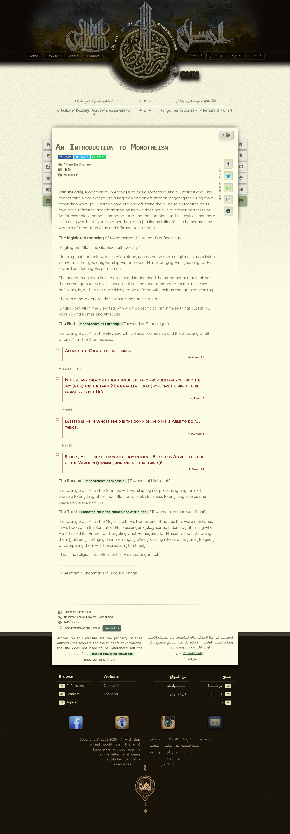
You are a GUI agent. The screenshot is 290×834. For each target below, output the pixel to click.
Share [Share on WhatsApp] (98, 157)
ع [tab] (226, 134)
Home (33, 56)
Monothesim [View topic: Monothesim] (71, 175)
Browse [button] (52, 56)
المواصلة (196, 56)
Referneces (71, 685)
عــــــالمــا (219, 694)
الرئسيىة (256, 56)
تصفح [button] (238, 56)
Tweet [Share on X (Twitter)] (81, 157)
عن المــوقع (178, 694)
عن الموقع (217, 56)
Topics (67, 702)
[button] (228, 164)
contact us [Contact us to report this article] (111, 628)
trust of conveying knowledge (112, 654)
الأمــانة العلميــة (192, 653)
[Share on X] (228, 175)
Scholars (69, 694)
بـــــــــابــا (219, 702)
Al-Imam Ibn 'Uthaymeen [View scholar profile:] (78, 164)
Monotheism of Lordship (100, 324)
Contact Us (112, 685)
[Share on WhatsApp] (228, 187)
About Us (111, 694)
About (73, 56)
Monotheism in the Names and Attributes (114, 512)
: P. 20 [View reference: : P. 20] (67, 170)
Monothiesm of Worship (105, 481)
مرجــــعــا (219, 685)
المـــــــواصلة (176, 685)
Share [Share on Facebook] (65, 157)
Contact (93, 56)
